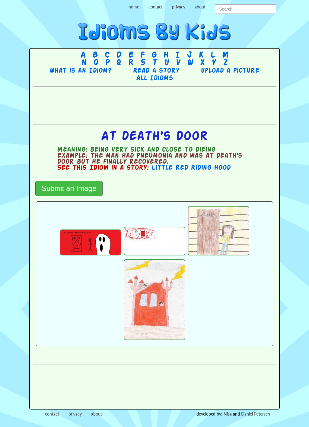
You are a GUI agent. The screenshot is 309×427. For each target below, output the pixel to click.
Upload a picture (230, 71)
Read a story (156, 71)
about (200, 6)
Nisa (228, 413)
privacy (178, 6)
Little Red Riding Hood (191, 168)
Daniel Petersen (255, 413)
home (134, 6)
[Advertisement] (154, 105)
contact (155, 6)
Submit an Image (69, 188)
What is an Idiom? (80, 71)
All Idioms (154, 78)
